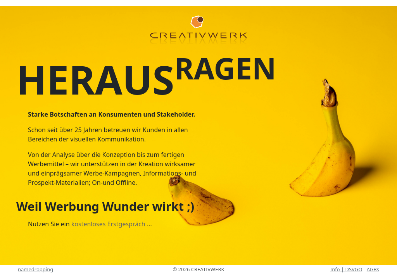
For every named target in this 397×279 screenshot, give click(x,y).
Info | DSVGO (346, 269)
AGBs (373, 269)
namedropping (35, 269)
